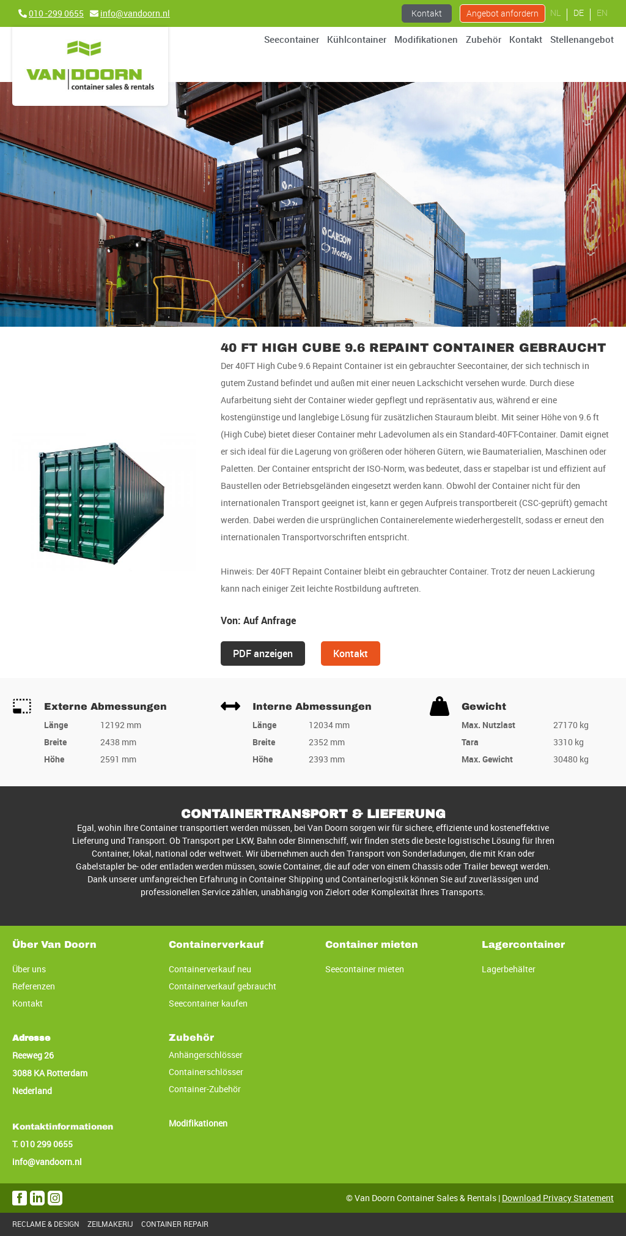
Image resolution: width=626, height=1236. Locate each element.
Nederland (32, 1090)
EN (602, 12)
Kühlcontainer (356, 39)
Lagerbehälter (509, 969)
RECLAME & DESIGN (45, 1224)
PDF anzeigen (263, 653)
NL (555, 12)
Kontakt (426, 13)
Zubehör (483, 39)
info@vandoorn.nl (47, 1161)
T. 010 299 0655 (42, 1144)
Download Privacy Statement (558, 1198)
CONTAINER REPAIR (174, 1224)
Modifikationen (426, 39)
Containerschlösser (206, 1072)
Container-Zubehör (205, 1089)
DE (578, 12)
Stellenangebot (582, 39)
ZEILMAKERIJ (110, 1224)
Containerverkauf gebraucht (222, 986)
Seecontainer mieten (364, 969)
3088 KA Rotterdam (49, 1073)
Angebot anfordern (502, 13)
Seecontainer (291, 39)
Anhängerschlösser (206, 1054)
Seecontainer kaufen (208, 1003)
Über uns (29, 969)
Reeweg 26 (33, 1055)
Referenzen (33, 986)
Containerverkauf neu (210, 969)
